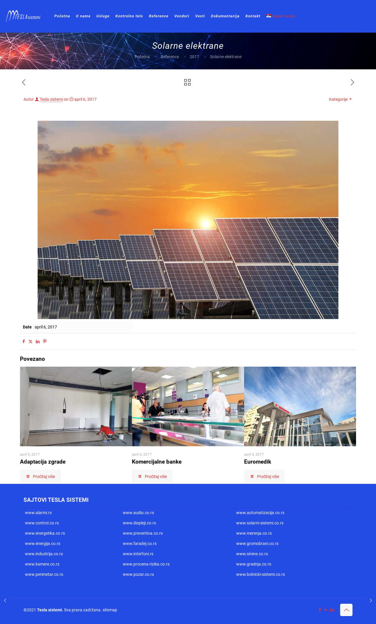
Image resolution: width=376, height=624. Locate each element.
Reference (170, 56)
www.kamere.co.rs (42, 564)
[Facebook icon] (320, 610)
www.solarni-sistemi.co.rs (259, 523)
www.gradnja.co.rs (253, 564)
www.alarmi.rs (38, 512)
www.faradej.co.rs (140, 543)
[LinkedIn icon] (332, 610)
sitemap (110, 610)
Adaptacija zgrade (43, 461)
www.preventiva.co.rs (143, 533)
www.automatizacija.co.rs (260, 512)
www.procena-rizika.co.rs (146, 564)
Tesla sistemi (51, 99)
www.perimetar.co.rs (44, 574)
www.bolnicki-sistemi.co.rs (260, 574)
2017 (194, 56)
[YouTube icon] (326, 610)
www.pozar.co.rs (138, 574)
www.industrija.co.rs (44, 553)
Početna (142, 56)
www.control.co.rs (42, 523)
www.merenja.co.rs (254, 533)
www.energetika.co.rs (45, 533)
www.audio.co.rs (138, 512)
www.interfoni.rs (138, 553)
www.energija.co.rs (42, 543)
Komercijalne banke (157, 461)
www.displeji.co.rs (139, 523)
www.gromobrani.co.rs (257, 543)
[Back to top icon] (346, 610)
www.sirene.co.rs (252, 553)
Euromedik (257, 461)
